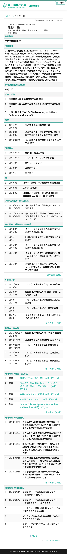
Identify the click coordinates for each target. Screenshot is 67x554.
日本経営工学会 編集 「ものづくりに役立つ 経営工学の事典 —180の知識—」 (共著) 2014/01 (39, 386)
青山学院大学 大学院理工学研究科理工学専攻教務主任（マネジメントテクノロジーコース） (43, 216)
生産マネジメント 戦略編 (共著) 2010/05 (39, 394)
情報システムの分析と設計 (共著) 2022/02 (39, 378)
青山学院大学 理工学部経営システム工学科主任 (42, 207)
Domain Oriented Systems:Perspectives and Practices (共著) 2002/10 (39, 406)
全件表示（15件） (53, 482)
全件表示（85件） (53, 412)
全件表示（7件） (54, 274)
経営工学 (9, 89)
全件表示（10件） (53, 323)
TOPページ (9, 15)
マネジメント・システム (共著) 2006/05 (38, 399)
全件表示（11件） (53, 368)
